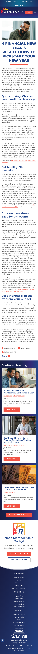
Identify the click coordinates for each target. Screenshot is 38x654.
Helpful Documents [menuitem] (19, 607)
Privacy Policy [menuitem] (19, 585)
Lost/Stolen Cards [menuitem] (19, 622)
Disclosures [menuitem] (19, 583)
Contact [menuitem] (28, 1)
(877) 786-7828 (27, 645)
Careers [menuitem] (19, 580)
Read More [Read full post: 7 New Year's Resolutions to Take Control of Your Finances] (11, 506)
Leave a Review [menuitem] (19, 625)
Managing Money (9, 348)
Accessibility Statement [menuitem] (19, 588)
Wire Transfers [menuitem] (19, 604)
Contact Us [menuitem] (19, 620)
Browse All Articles (19, 515)
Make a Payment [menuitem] (12, 1)
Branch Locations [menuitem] (19, 614)
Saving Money (8, 396)
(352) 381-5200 (16, 645)
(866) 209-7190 (25, 648)
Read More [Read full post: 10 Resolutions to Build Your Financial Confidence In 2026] (11, 410)
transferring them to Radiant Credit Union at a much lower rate (18, 290)
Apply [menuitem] (22, 1)
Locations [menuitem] (19, 5)
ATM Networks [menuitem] (19, 617)
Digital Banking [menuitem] (19, 601)
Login (29, 12)
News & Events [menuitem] (19, 577)
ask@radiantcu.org (21, 640)
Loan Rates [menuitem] (19, 599)
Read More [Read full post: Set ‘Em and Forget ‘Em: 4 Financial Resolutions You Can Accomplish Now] (11, 459)
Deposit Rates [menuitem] (19, 596)
